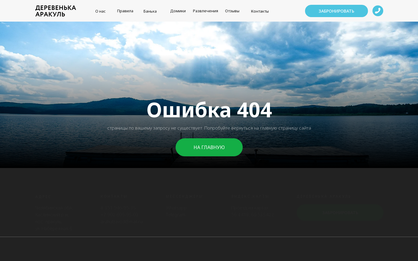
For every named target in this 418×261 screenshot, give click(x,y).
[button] (336, 11)
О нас (100, 11)
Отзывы (232, 11)
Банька (150, 11)
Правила (125, 11)
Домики (178, 11)
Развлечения (205, 11)
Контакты (260, 11)
